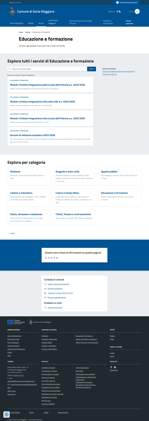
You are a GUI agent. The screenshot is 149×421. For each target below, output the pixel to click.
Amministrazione (16, 23)
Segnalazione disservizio (84, 382)
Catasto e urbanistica (49, 346)
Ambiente (45, 336)
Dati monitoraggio (13, 412)
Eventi (112, 356)
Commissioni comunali (49, 371)
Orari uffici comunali (48, 381)
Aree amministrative (14, 336)
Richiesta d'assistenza (83, 387)
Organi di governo (13, 346)
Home (21, 32)
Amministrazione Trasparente (86, 377)
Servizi (41, 23)
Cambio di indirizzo (109, 74)
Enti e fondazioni (13, 342)
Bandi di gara (46, 400)
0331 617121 (19, 375)
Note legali (79, 371)
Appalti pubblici (47, 342)
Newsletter (114, 370)
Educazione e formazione (19, 80)
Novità (30, 23)
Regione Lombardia (15, 2)
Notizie (112, 336)
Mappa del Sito (63, 412)
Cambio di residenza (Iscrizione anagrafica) (118, 71)
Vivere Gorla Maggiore (53, 22)
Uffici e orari (11, 391)
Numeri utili (11, 394)
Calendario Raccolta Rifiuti (51, 387)
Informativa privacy (82, 367)
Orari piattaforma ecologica (51, 384)
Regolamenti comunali (49, 397)
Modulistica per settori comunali (52, 394)
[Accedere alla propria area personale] (127, 2)
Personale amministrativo (16, 349)
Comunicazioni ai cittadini (50, 374)
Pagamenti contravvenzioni (51, 390)
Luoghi (112, 353)
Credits (46, 412)
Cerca (92, 69)
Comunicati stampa (48, 377)
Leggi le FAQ (80, 379)
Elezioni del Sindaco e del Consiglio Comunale (80, 22)
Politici (9, 352)
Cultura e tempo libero (49, 349)
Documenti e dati (13, 339)
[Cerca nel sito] (136, 11)
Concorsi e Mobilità (48, 404)
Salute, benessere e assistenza (86, 339)
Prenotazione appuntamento (86, 385)
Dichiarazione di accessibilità (85, 374)
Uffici (9, 355)
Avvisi (112, 339)
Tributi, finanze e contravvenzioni (87, 342)
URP (8, 387)
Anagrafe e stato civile (49, 339)
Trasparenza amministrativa (108, 22)
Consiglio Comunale (48, 367)
